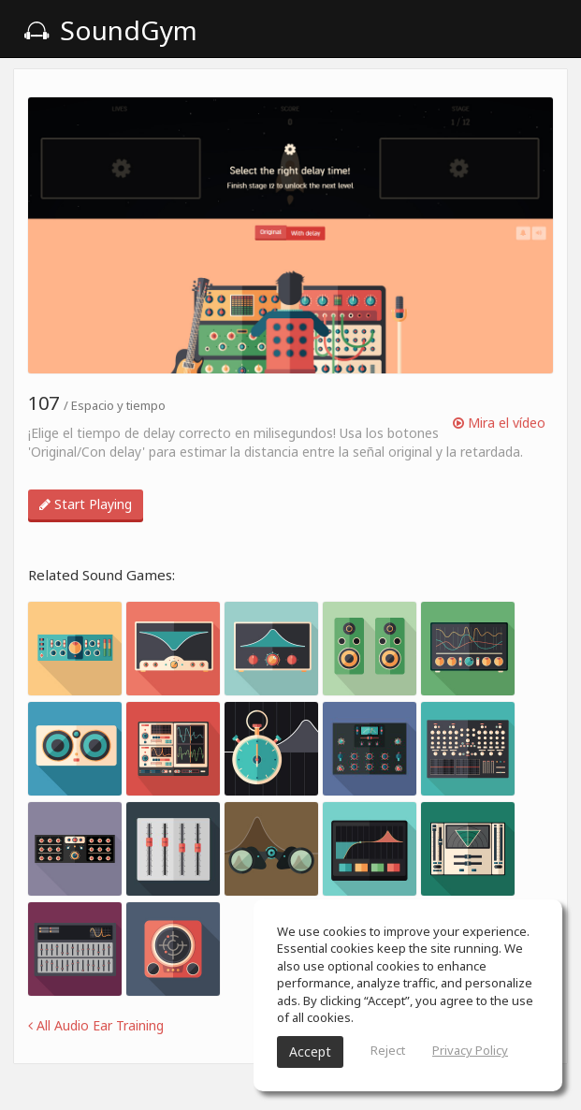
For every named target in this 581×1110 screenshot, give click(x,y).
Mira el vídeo (499, 422)
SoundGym (110, 30)
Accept (310, 1051)
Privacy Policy (470, 1050)
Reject (387, 1050)
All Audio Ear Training (96, 1025)
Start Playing (85, 504)
